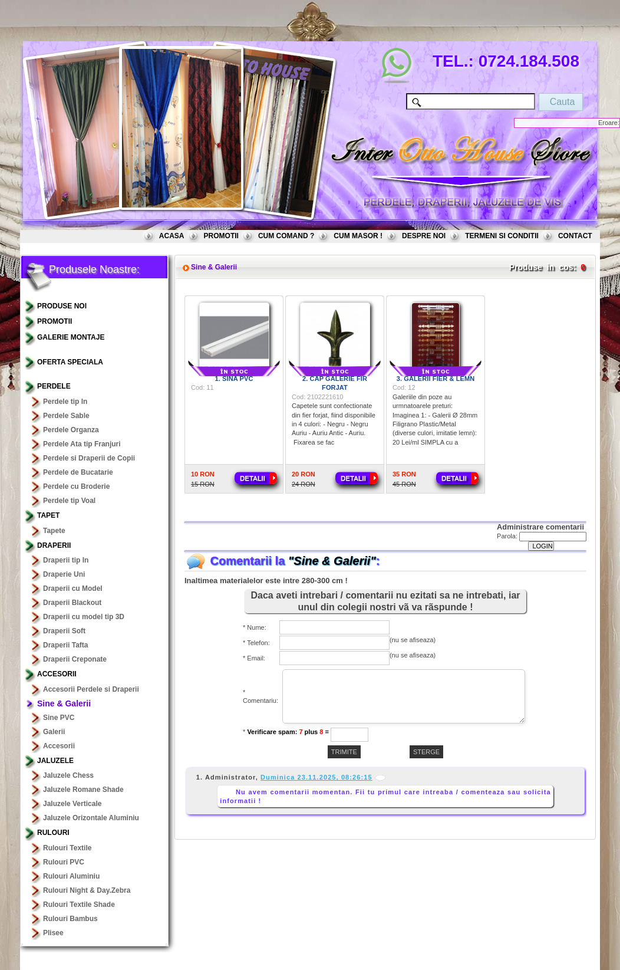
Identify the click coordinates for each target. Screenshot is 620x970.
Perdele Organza (71, 430)
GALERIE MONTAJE (70, 337)
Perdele (54, 386)
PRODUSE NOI (62, 306)
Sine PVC (58, 717)
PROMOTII (221, 236)
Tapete (54, 531)
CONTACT (575, 236)
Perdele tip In (65, 401)
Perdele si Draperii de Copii (89, 458)
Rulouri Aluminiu (71, 876)
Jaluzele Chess (68, 775)
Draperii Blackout (72, 603)
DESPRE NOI (424, 236)
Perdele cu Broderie (76, 486)
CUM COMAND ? (286, 236)
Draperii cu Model (73, 588)
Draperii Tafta (65, 645)
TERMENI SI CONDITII (502, 236)
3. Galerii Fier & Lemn (436, 378)
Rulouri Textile (67, 848)
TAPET (48, 515)
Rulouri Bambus (70, 919)
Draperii (54, 545)
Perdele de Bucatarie (78, 472)
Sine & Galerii (64, 703)
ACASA (171, 236)
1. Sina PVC (234, 378)
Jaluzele (55, 761)
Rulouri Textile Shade (79, 904)
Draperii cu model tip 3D (83, 617)
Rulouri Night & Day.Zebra (86, 890)
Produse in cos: (542, 267)
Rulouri (53, 832)
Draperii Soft (64, 631)
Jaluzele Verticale (72, 804)
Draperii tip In (65, 560)
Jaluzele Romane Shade (83, 789)
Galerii (54, 732)
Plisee (53, 933)
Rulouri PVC (63, 862)
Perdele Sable (66, 416)
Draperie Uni (64, 574)
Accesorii (57, 674)
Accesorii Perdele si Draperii (91, 689)
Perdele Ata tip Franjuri (82, 444)
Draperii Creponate (75, 659)
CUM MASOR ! (358, 236)
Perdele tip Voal (69, 500)
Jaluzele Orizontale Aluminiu (91, 818)
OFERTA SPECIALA (70, 362)
